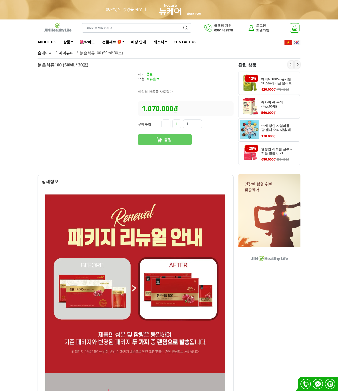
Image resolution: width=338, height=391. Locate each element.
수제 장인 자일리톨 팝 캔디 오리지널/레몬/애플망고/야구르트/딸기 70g (276, 128)
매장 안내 (138, 41)
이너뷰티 (66, 52)
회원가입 (262, 30)
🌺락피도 (87, 41)
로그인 (261, 25)
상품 (69, 42)
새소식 (162, 42)
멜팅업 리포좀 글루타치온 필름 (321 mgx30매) (277, 151)
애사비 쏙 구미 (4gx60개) (272, 104)
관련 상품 (247, 65)
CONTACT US (184, 41)
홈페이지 (45, 52)
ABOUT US (47, 41)
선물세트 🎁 (114, 42)
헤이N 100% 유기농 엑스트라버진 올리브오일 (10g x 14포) (276, 81)
